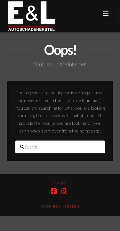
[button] (106, 13)
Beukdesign (66, 206)
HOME (60, 182)
